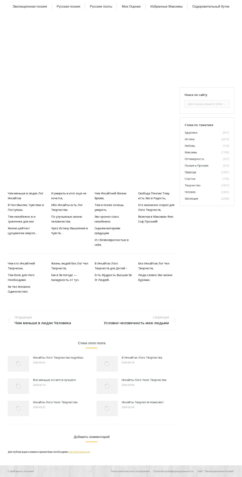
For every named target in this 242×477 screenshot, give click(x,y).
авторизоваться (79, 452)
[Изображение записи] (18, 364)
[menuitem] (30, 6)
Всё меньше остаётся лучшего (54, 380)
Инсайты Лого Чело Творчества (144, 380)
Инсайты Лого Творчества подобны (58, 357)
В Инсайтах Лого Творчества (142, 357)
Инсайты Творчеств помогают (143, 402)
